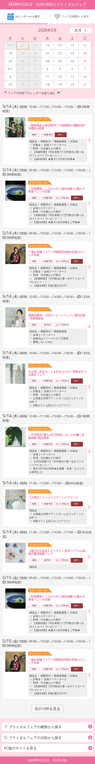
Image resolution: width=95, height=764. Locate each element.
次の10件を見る (47, 708)
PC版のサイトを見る (20, 748)
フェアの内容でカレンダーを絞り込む (31, 93)
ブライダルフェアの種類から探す (33, 726)
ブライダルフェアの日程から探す (33, 737)
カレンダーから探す (23, 16)
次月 (78, 30)
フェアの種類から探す (71, 16)
